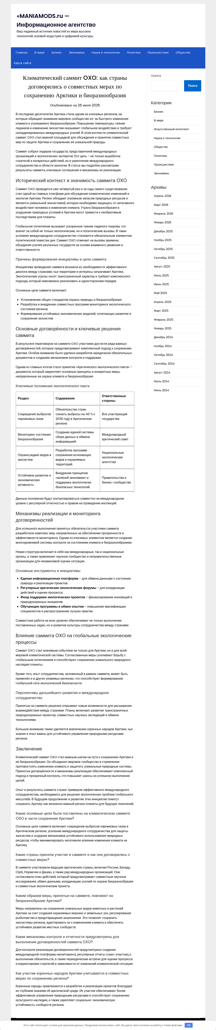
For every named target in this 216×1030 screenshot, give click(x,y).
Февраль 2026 (163, 213)
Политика (133, 52)
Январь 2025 (162, 328)
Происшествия (158, 52)
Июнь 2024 (161, 390)
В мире (39, 52)
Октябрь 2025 (163, 249)
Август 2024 (162, 372)
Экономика (77, 52)
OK (189, 1025)
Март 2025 (161, 311)
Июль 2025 (161, 275)
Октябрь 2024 (163, 355)
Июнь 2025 (161, 284)
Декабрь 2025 (163, 231)
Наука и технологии (106, 52)
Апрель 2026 (162, 196)
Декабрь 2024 (163, 337)
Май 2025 (160, 293)
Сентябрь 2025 (164, 258)
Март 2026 (161, 205)
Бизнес (57, 52)
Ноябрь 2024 (163, 346)
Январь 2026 (162, 222)
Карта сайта (22, 63)
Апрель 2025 (162, 302)
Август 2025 (162, 266)
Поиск (156, 76)
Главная (22, 52)
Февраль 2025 (163, 320)
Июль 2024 (161, 381)
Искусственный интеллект (171, 129)
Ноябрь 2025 (163, 240)
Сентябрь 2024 (164, 363)
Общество (183, 52)
